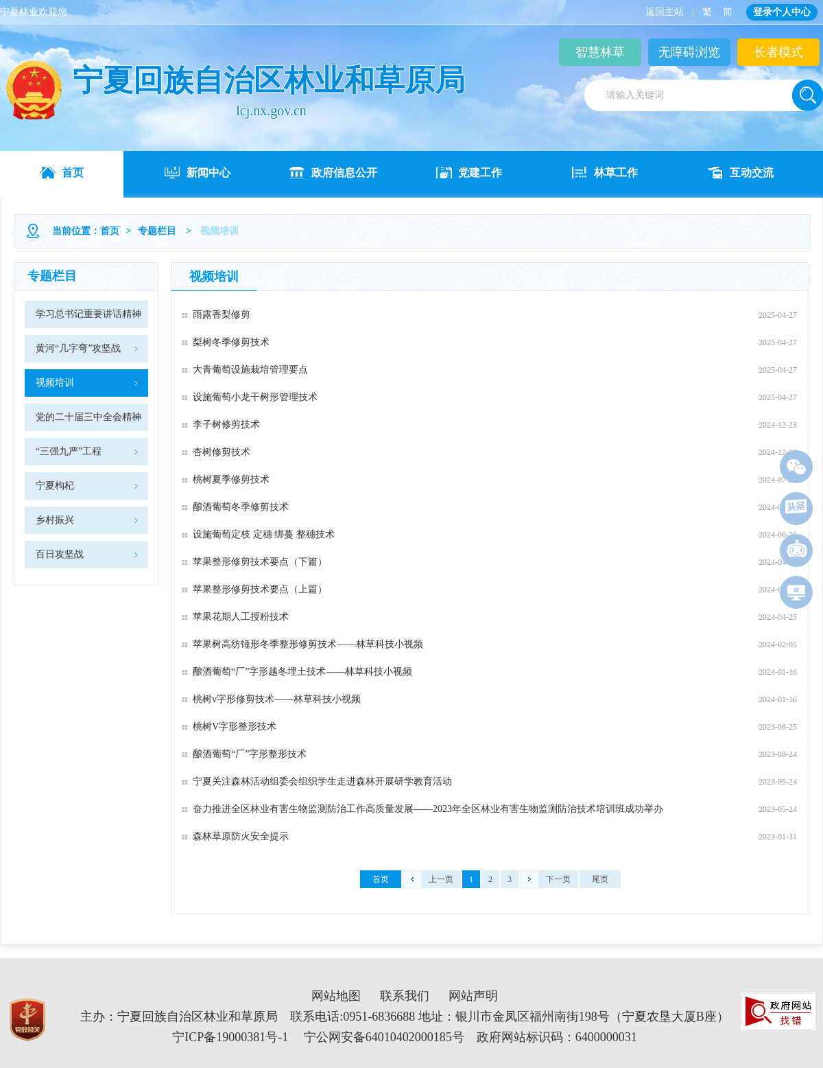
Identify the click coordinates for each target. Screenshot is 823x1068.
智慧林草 (600, 52)
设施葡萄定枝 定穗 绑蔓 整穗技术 (264, 534)
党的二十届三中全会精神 (88, 417)
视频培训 (55, 383)
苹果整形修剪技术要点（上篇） (260, 589)
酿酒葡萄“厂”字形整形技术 (250, 754)
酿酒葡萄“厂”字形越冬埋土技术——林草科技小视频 (302, 671)
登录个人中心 (782, 12)
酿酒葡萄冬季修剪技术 (241, 507)
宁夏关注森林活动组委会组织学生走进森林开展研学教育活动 (322, 781)
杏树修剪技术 (221, 452)
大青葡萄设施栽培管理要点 (250, 369)
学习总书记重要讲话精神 (88, 314)
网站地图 (336, 996)
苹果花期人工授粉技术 (241, 617)
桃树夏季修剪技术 (231, 479)
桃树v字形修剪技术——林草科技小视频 (277, 699)
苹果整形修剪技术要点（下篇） (260, 562)
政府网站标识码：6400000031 (557, 1037)
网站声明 (473, 996)
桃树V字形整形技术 (234, 726)
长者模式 (778, 52)
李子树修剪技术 (226, 424)
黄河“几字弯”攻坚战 (78, 348)
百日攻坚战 (60, 554)
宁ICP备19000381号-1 (230, 1037)
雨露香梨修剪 (221, 315)
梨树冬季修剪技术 (231, 342)
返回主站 (664, 12)
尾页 (600, 879)
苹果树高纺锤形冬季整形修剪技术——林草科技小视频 (308, 644)
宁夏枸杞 (55, 485)
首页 (109, 231)
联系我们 (404, 996)
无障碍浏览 (689, 52)
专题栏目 (157, 231)
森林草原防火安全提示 (241, 836)
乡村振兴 (55, 520)
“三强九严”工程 (69, 451)
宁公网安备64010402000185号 (384, 1037)
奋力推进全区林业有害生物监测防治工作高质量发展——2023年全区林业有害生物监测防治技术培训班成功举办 (428, 809)
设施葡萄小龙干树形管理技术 (255, 397)
